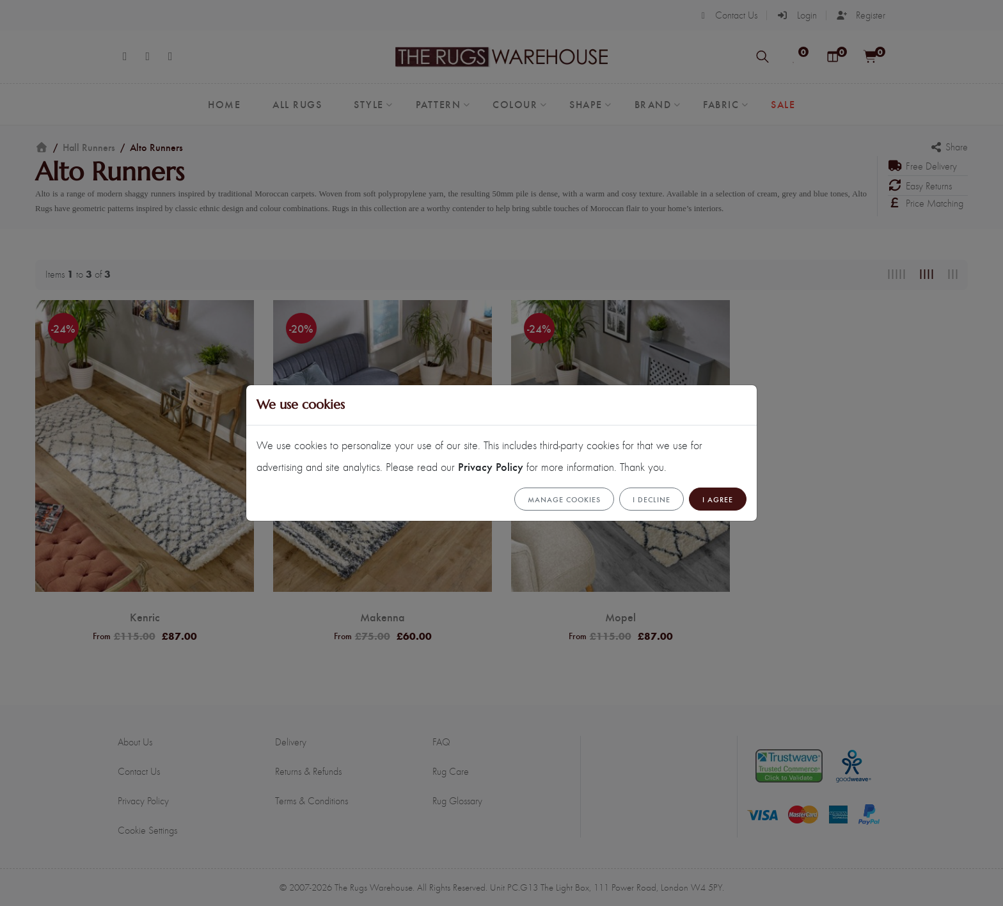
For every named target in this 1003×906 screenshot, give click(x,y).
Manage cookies (564, 499)
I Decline (651, 499)
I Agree (717, 499)
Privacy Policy (490, 466)
